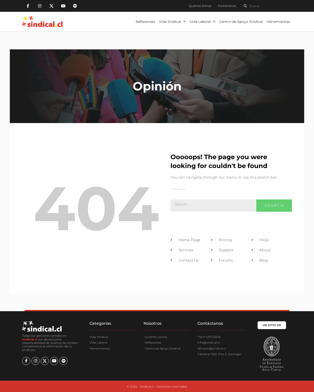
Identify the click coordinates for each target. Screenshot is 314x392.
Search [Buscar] (274, 205)
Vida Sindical (172, 21)
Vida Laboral (202, 21)
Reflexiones (145, 21)
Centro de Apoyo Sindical (241, 21)
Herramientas (278, 21)
